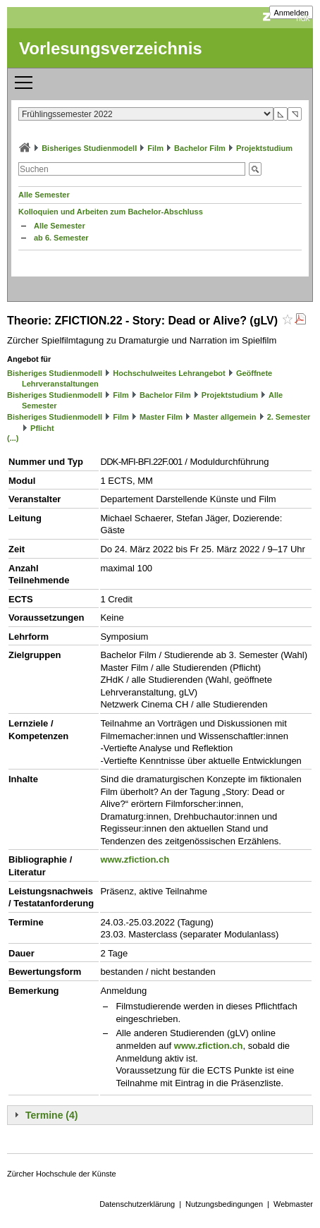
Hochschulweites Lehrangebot (169, 373)
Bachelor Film (200, 148)
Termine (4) (51, 1115)
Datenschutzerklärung (137, 1204)
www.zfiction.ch (134, 859)
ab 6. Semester (61, 237)
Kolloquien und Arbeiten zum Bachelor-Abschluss (110, 211)
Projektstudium (264, 148)
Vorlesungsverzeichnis (110, 48)
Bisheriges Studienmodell (89, 148)
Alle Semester (44, 194)
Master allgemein (224, 417)
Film (155, 148)
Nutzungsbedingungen (224, 1204)
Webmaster (293, 1204)
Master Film (161, 417)
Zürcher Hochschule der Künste (61, 1173)
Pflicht (42, 428)
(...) (13, 438)
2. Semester (289, 417)
